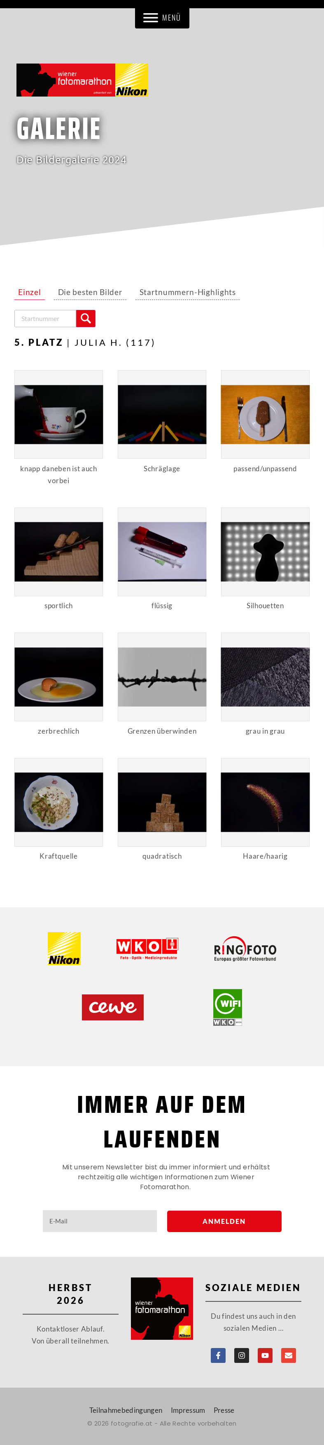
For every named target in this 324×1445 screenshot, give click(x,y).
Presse (224, 1410)
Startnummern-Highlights (188, 292)
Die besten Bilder (90, 292)
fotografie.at (132, 1423)
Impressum (188, 1410)
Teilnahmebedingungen (126, 1410)
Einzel (29, 292)
